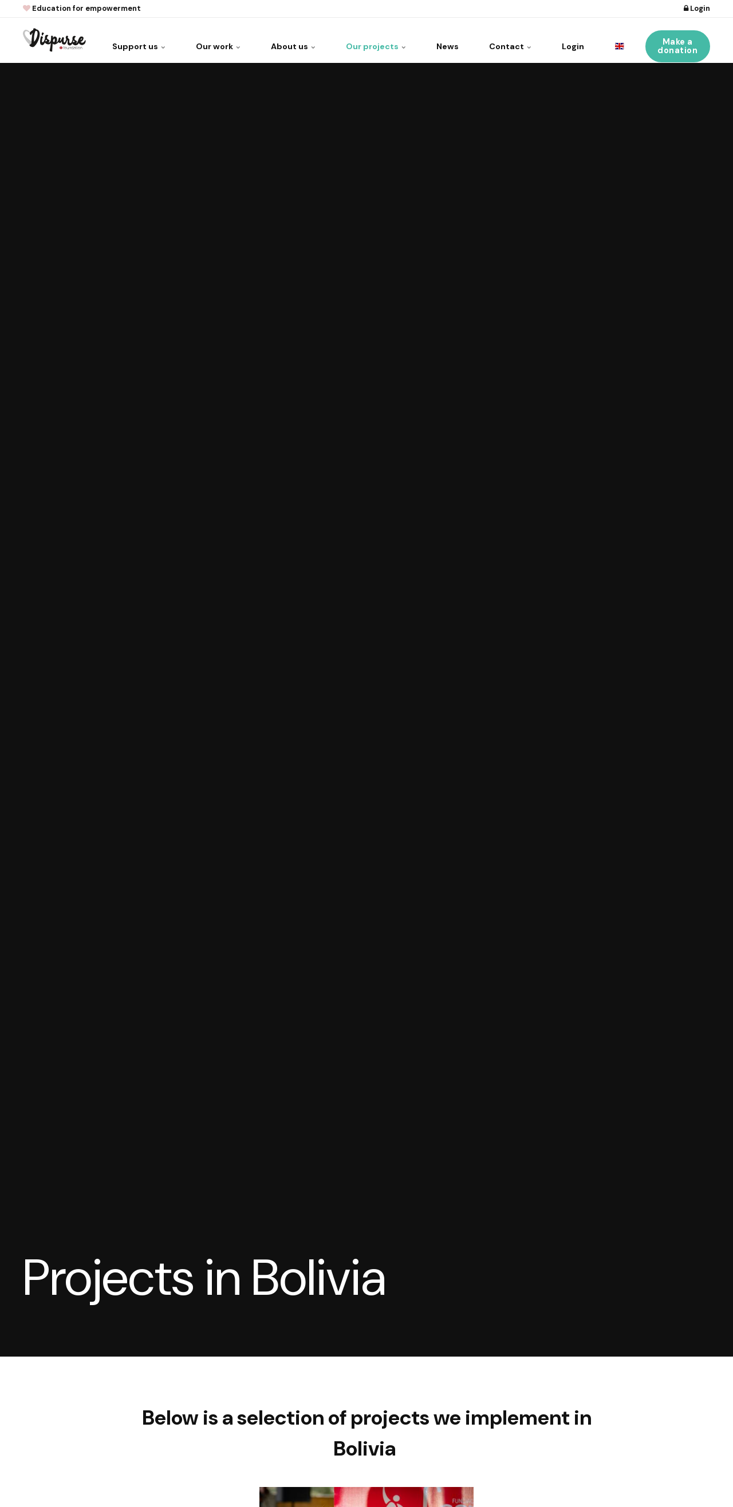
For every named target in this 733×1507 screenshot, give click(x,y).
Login (697, 8)
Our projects (363, 40)
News (439, 40)
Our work (198, 40)
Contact (505, 40)
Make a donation (677, 40)
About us (276, 40)
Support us (114, 40)
